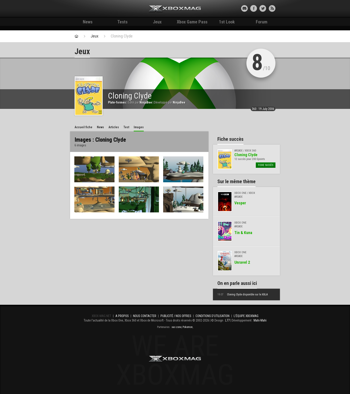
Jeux (157, 22)
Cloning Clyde (122, 36)
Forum (261, 22)
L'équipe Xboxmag (246, 316)
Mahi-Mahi (260, 320)
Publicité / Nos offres (175, 316)
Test (126, 127)
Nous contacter (144, 316)
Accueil (83, 127)
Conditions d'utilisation (212, 316)
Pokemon (188, 327)
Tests (122, 22)
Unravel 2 (242, 262)
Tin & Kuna (243, 232)
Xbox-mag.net (175, 9)
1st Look (227, 22)
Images (139, 127)
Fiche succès (265, 165)
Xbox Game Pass (192, 22)
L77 (227, 320)
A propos (122, 316)
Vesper (240, 203)
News (87, 22)
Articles (113, 127)
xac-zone (176, 327)
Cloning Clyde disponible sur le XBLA (242, 294)
